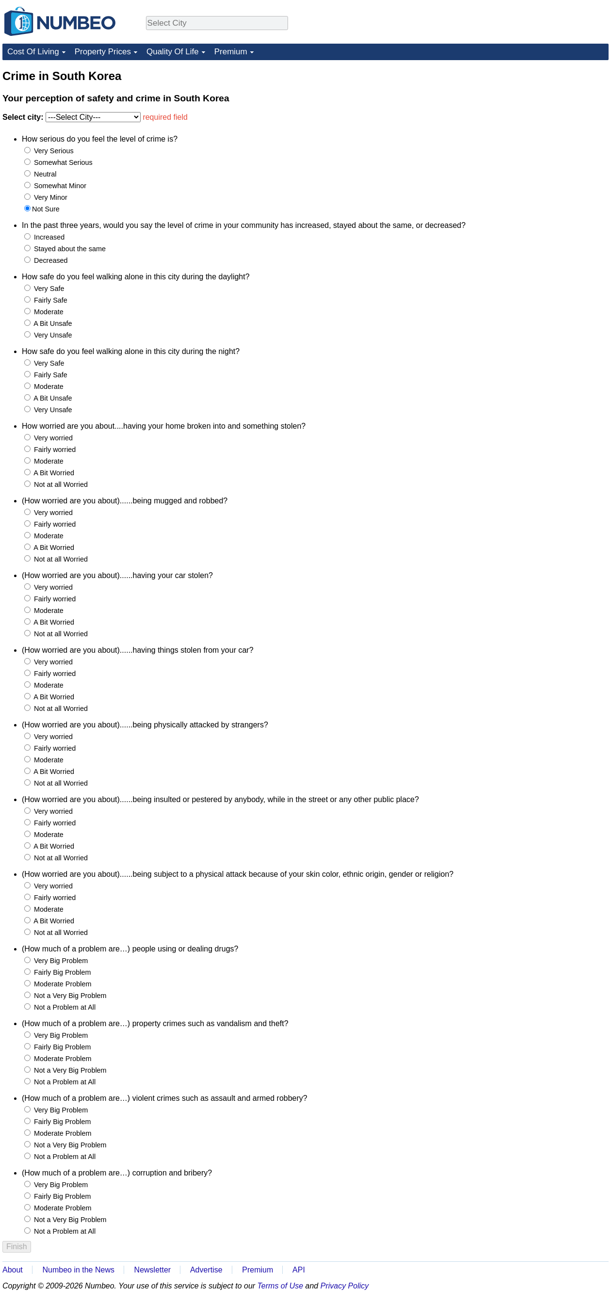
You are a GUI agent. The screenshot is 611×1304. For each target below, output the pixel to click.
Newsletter (152, 1270)
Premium (230, 51)
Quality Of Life (172, 51)
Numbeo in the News (78, 1270)
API (298, 1270)
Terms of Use (280, 1286)
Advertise (206, 1270)
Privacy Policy (345, 1286)
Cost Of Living (33, 51)
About (12, 1270)
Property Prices (103, 51)
